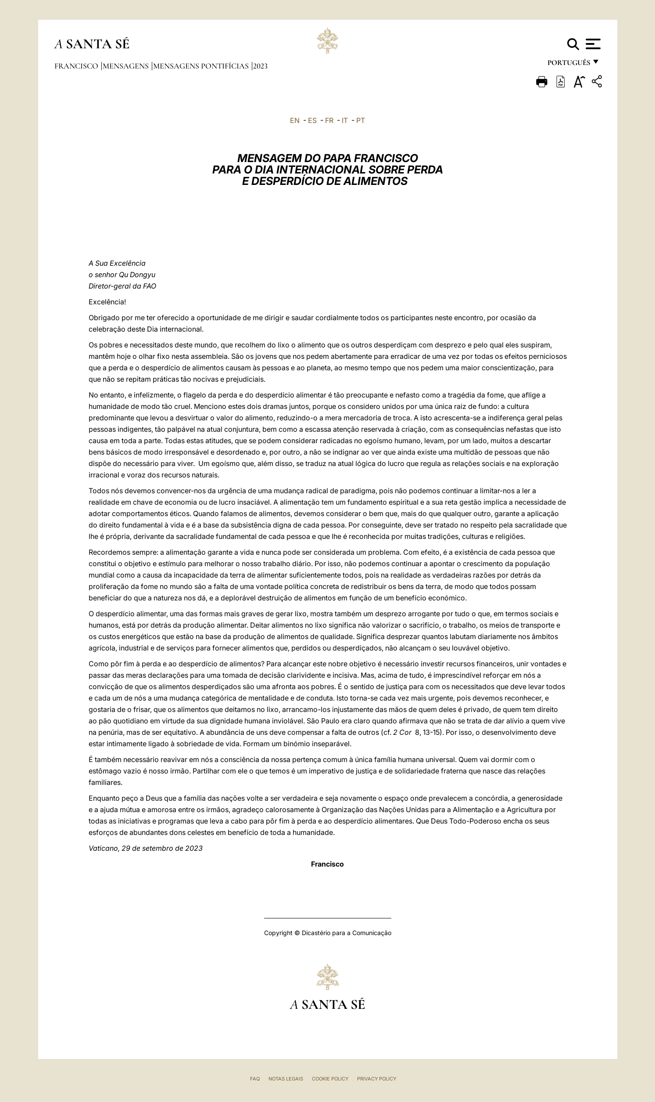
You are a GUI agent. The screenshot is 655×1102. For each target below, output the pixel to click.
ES (312, 120)
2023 (260, 66)
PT (360, 120)
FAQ (255, 1079)
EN (295, 120)
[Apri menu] (592, 43)
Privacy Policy (376, 1079)
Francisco (77, 66)
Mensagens (126, 66)
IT (345, 120)
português (569, 65)
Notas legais (285, 1079)
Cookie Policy (330, 1079)
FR (329, 120)
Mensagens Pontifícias (202, 66)
